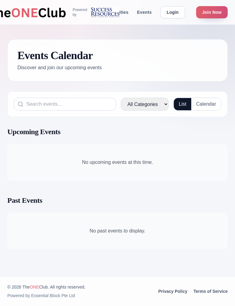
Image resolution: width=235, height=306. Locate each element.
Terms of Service (210, 291)
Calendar (206, 104)
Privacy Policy (172, 291)
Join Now (212, 12)
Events (144, 12)
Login (173, 12)
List (182, 104)
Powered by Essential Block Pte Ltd (41, 295)
